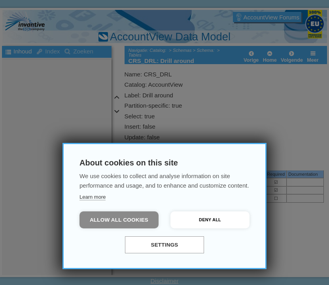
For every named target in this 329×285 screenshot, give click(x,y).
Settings (164, 245)
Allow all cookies (119, 220)
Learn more (92, 197)
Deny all (210, 219)
